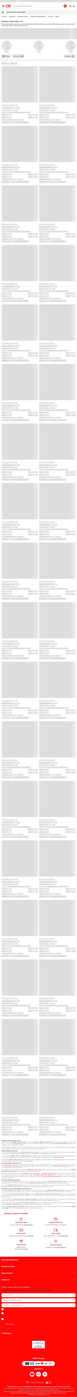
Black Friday (16, 1204)
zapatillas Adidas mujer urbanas (11, 1166)
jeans (55, 1157)
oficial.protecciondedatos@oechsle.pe (38, 1394)
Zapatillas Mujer (23, 16)
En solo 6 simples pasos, (21, 1225)
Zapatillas (12, 16)
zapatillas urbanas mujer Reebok (43, 1175)
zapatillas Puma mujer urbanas (34, 1170)
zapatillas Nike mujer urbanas (60, 1166)
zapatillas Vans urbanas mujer (50, 1173)
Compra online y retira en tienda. (21, 1236)
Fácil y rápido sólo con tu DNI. (56, 1236)
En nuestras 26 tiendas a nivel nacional (56, 1225)
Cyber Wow (8, 1204)
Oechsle (50, 16)
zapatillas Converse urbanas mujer (31, 1173)
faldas (62, 1157)
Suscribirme (10, 1324)
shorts (58, 1157)
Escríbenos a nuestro (56, 1247)
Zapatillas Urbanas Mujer (38, 16)
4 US (56, 16)
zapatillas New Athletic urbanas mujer (52, 1176)
